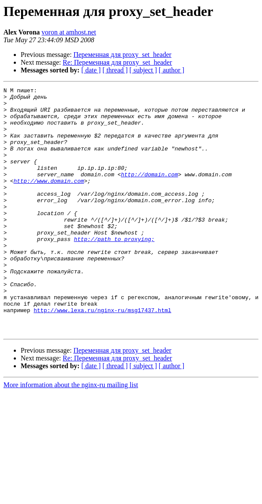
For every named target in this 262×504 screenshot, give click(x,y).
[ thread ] (115, 70)
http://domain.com (149, 192)
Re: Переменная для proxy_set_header (117, 62)
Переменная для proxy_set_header (123, 54)
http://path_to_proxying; (114, 270)
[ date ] (91, 70)
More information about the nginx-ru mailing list (70, 434)
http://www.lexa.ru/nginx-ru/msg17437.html (102, 355)
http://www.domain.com (48, 200)
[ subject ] (143, 70)
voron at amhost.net (69, 32)
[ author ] (172, 70)
